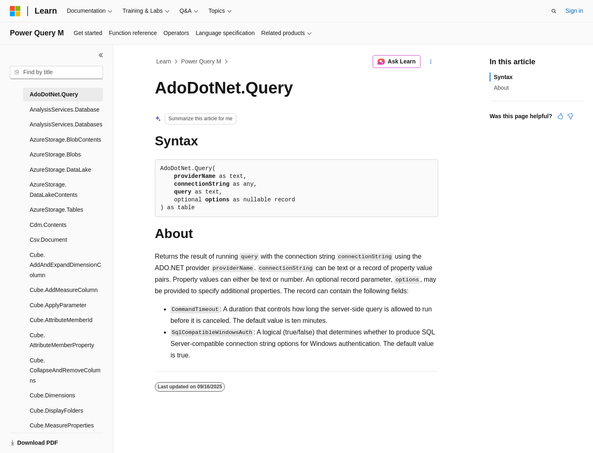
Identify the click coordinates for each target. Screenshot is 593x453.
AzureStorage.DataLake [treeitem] (60, 169)
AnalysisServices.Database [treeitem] (65, 109)
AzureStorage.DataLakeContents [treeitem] (53, 189)
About (501, 87)
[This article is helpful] (560, 116)
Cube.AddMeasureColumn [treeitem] (64, 290)
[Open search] (554, 11)
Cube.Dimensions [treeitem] (52, 395)
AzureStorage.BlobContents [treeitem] (65, 139)
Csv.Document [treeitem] (48, 239)
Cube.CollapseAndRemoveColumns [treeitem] (65, 370)
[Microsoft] (15, 11)
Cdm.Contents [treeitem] (48, 225)
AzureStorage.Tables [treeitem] (56, 209)
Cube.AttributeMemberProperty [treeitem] (62, 340)
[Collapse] (101, 55)
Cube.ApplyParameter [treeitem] (58, 305)
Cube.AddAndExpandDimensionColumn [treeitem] (65, 265)
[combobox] (56, 72)
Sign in (574, 10)
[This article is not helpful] (570, 116)
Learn (163, 61)
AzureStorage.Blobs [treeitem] (55, 154)
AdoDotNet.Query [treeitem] (54, 94)
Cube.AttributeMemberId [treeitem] (61, 320)
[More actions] (431, 61)
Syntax (503, 77)
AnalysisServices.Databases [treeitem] (66, 124)
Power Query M (201, 61)
